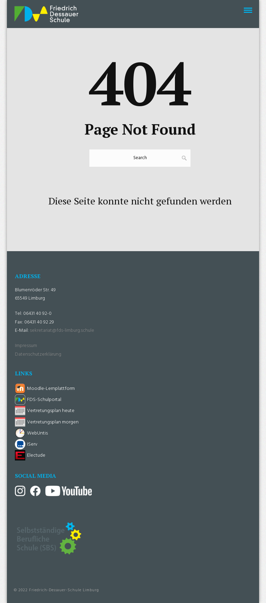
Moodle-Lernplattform (51, 389)
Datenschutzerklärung (38, 354)
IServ (32, 444)
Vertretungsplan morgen (53, 422)
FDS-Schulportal (44, 400)
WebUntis (37, 433)
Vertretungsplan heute (50, 411)
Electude (36, 455)
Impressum (26, 346)
